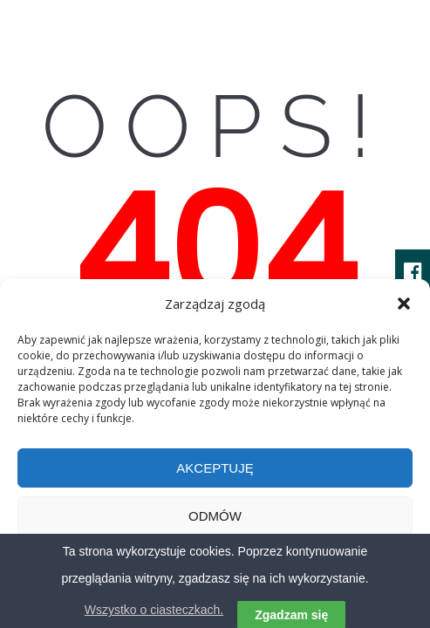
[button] (404, 303)
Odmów (215, 516)
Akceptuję (214, 468)
